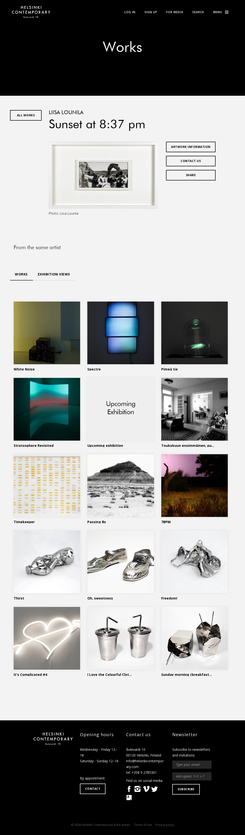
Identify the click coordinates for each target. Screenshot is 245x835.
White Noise (24, 369)
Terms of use (143, 825)
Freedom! (169, 598)
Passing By (96, 521)
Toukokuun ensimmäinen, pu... (187, 445)
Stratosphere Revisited (34, 445)
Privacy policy (165, 825)
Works (122, 48)
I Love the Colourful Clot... (109, 674)
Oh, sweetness (100, 598)
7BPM (166, 521)
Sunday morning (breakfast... (186, 674)
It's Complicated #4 (30, 674)
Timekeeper (24, 521)
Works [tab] (21, 274)
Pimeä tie (169, 369)
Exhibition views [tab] (54, 274)
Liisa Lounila (66, 112)
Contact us (191, 161)
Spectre (94, 369)
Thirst (19, 598)
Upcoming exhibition (105, 445)
